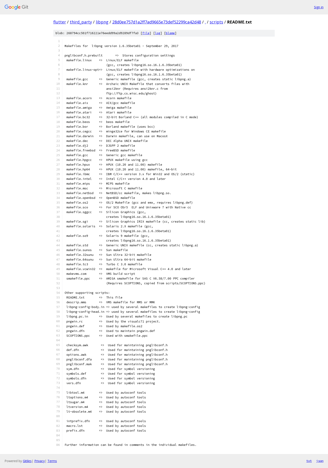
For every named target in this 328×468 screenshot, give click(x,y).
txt (309, 461)
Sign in (318, 7)
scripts (216, 22)
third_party (81, 22)
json (319, 461)
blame (170, 33)
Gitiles (27, 461)
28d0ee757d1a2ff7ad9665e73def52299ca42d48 (156, 22)
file (146, 33)
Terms (52, 461)
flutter (59, 22)
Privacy (39, 461)
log (157, 33)
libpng (102, 22)
